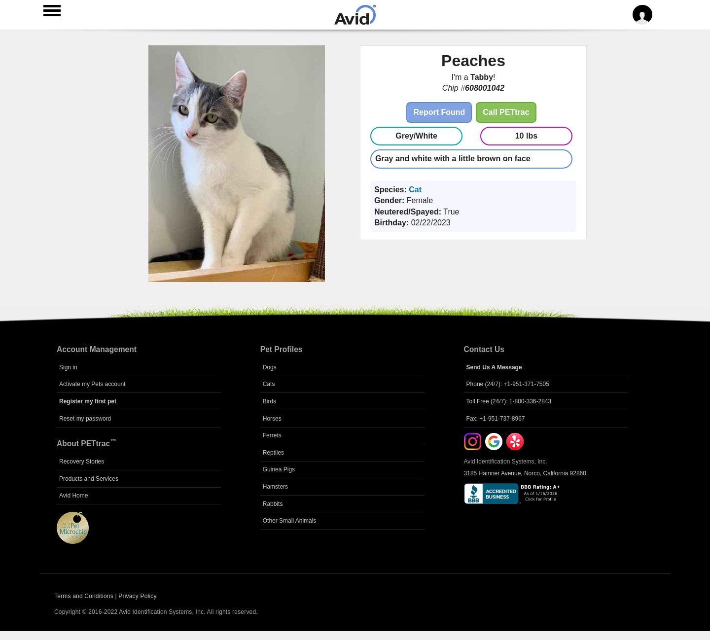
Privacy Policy (137, 596)
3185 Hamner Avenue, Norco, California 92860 (525, 473)
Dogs (270, 367)
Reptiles (273, 452)
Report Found (439, 112)
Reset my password (85, 418)
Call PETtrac (506, 112)
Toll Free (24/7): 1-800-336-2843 (509, 401)
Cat (415, 189)
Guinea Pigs (279, 469)
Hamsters (275, 486)
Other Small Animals (290, 520)
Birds (269, 401)
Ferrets (272, 435)
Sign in (68, 367)
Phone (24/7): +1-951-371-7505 (507, 384)
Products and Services (88, 478)
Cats (269, 384)
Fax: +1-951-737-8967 (495, 418)
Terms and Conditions (83, 596)
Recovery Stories (81, 461)
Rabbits (273, 503)
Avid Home (73, 495)
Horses (272, 418)
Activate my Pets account (92, 384)
